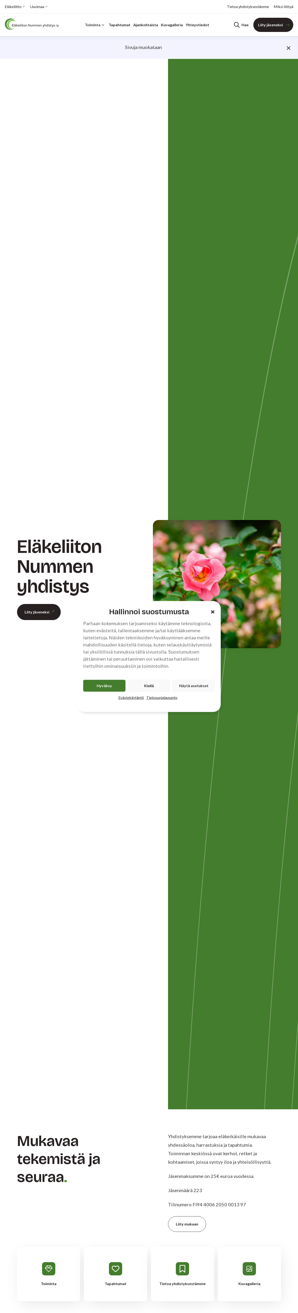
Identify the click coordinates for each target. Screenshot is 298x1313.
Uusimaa (37, 6)
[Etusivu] (33, 24)
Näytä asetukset (193, 685)
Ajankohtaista (145, 24)
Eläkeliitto (13, 6)
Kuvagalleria (172, 24)
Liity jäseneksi (270, 24)
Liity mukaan (187, 1224)
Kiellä (149, 685)
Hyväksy (104, 685)
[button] (212, 611)
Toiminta (94, 24)
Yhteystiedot (197, 24)
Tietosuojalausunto (161, 697)
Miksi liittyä (283, 6)
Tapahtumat (119, 24)
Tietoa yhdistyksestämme (248, 6)
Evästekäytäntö (131, 697)
